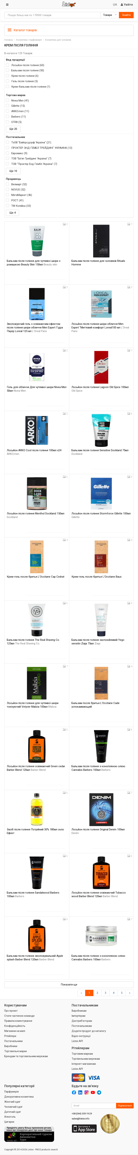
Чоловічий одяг (13, 1106)
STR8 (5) (16, 122)
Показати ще (69, 984)
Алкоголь (10, 1116)
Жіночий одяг (12, 1101)
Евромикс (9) (19, 153)
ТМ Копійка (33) (21, 205)
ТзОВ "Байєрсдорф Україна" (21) (31, 142)
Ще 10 (13, 171)
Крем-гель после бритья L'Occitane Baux (96, 576)
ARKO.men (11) (20, 111)
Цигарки (9, 1121)
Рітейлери (10, 1036)
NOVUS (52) (18, 189)
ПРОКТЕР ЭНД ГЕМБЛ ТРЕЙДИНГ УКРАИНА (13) (41, 147)
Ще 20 (13, 129)
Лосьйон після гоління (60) (27, 65)
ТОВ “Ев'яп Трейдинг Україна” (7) (31, 158)
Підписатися (125, 1105)
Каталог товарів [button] (22, 30)
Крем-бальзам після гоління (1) (30, 86)
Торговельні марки (15, 1051)
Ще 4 (12, 212)
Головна (8, 40)
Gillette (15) (18, 105)
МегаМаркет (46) (21, 195)
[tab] (69, 30)
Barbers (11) (18, 116)
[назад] (81, 993)
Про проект (11, 1010)
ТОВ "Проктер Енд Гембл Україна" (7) (34, 164)
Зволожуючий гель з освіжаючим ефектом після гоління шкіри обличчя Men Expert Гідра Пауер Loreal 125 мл (35, 327)
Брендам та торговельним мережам (26, 1056)
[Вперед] (130, 993)
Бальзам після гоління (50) (27, 70)
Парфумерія (11, 1091)
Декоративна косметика (19, 1096)
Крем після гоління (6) (24, 75)
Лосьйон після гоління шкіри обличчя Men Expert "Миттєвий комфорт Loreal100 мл (100, 327)
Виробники (10, 1046)
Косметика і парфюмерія (29, 40)
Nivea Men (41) (20, 100)
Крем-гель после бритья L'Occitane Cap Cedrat (35, 576)
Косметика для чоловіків (58, 40)
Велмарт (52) (19, 184)
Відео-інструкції (81, 1036)
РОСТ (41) (17, 200)
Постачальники (13, 1041)
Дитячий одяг (12, 1111)
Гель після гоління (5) (24, 81)
